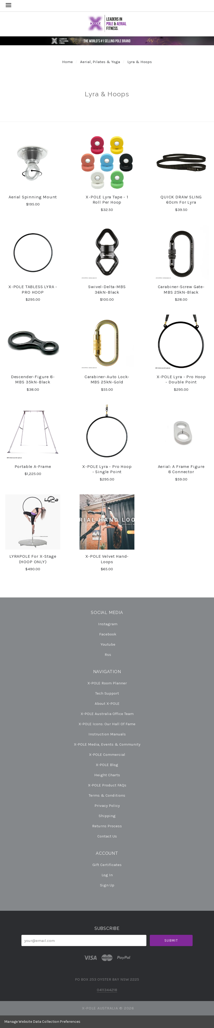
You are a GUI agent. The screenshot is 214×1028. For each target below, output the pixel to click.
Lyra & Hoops (139, 61)
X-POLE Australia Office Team (107, 713)
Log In (107, 875)
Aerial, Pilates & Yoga (100, 61)
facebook (107, 634)
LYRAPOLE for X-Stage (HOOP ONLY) (32, 559)
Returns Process (107, 826)
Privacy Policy (107, 805)
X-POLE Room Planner (107, 683)
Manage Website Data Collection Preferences (42, 1021)
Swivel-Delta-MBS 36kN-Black (107, 289)
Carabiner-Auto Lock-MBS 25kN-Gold (107, 379)
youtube (107, 644)
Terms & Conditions (107, 795)
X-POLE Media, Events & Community (107, 744)
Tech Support (107, 693)
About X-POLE (107, 703)
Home (67, 61)
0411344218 (107, 989)
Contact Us (107, 836)
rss (107, 654)
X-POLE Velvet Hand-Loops (107, 559)
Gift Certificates (107, 864)
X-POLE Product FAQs (107, 785)
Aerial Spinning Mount (33, 196)
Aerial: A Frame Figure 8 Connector (181, 469)
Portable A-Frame (33, 466)
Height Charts (107, 775)
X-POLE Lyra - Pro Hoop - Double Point (181, 379)
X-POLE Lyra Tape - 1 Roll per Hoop (107, 199)
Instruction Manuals (107, 734)
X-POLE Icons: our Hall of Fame (107, 724)
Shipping (107, 815)
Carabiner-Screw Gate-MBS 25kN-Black (181, 289)
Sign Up (107, 885)
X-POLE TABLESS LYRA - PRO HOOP (32, 289)
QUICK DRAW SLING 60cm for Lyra (181, 199)
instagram (107, 624)
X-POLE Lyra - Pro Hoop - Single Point (107, 469)
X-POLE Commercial (107, 754)
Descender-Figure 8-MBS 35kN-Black (33, 379)
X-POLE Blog (107, 764)
